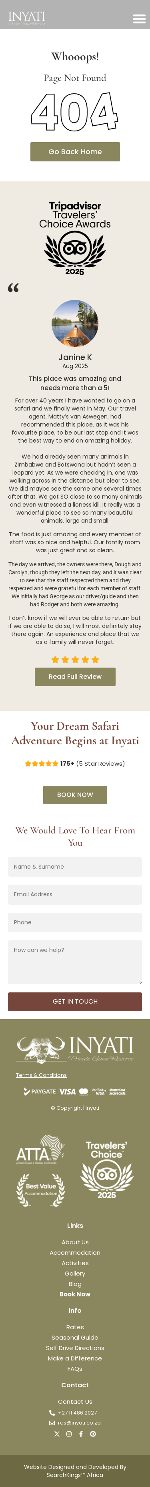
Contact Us (75, 1401)
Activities (75, 1263)
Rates (75, 1327)
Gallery (75, 1273)
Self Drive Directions (75, 1348)
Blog (75, 1284)
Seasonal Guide (75, 1337)
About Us (75, 1242)
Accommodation (75, 1252)
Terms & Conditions (41, 1075)
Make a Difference (75, 1358)
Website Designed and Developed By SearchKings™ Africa (75, 1471)
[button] (139, 18)
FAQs (75, 1368)
